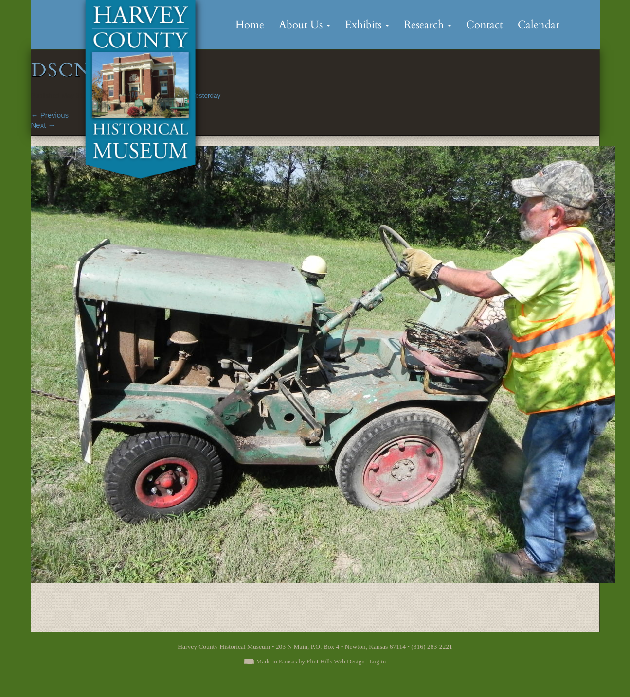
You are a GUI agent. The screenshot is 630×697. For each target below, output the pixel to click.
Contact (484, 24)
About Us (304, 24)
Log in (377, 661)
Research (427, 24)
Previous (50, 115)
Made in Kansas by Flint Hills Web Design (310, 661)
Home (249, 24)
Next (43, 125)
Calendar (538, 24)
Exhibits (367, 24)
